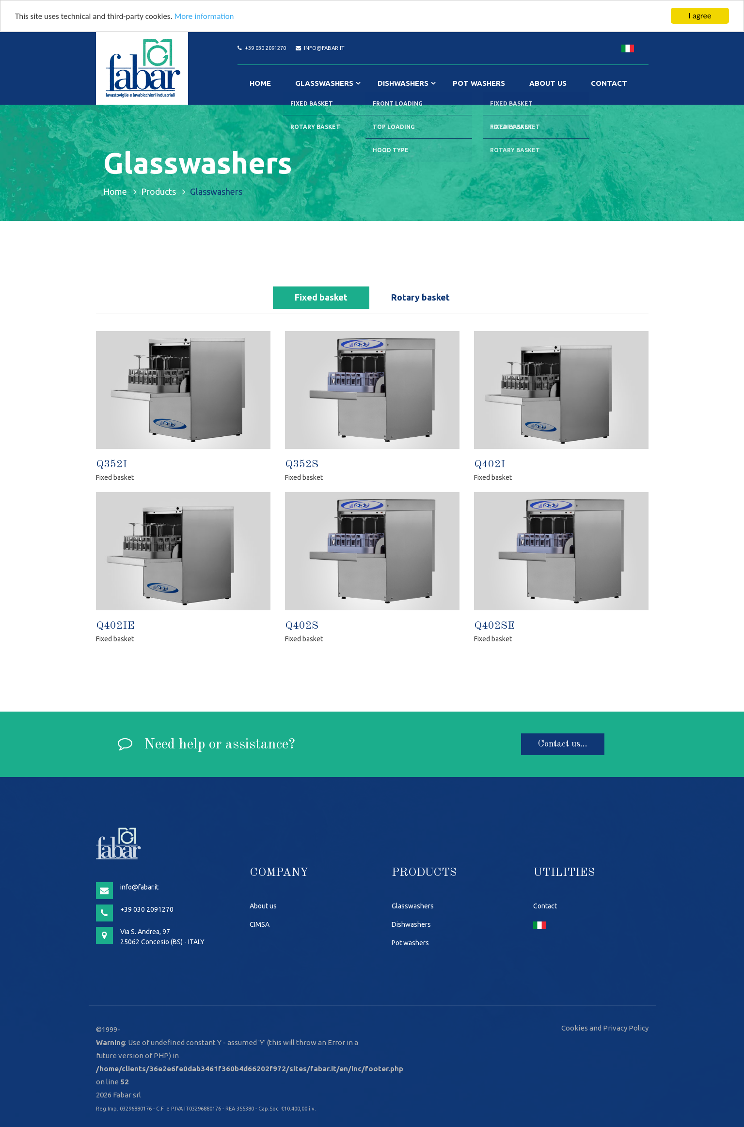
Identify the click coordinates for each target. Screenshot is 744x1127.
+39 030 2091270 (265, 48)
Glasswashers (324, 83)
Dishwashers (403, 83)
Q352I (111, 464)
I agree (700, 16)
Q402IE (115, 625)
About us (548, 83)
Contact (609, 83)
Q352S (301, 464)
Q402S (301, 625)
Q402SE (494, 625)
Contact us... (562, 744)
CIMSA (259, 924)
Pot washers (479, 83)
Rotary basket (420, 297)
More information (204, 16)
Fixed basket (321, 297)
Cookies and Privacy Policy (605, 1028)
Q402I (489, 464)
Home (260, 83)
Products (158, 191)
